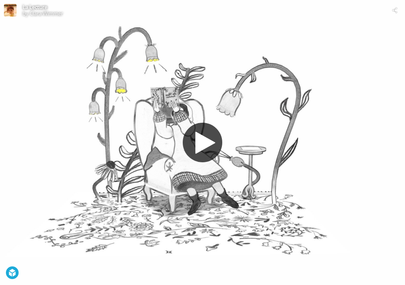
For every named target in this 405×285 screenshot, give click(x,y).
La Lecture (35, 7)
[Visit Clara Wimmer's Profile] (10, 10)
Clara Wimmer (46, 13)
